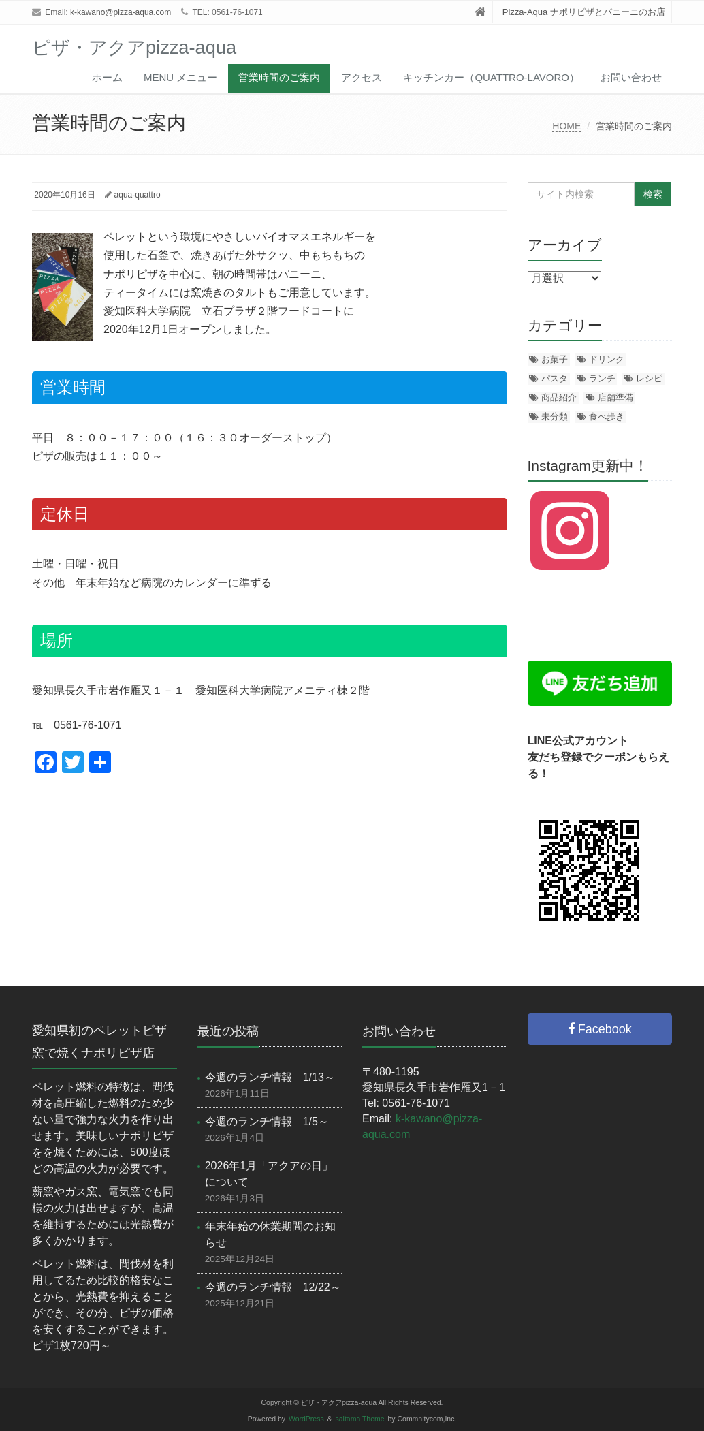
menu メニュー (180, 77)
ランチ (602, 378)
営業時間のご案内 (279, 77)
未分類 (554, 416)
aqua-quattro (137, 195)
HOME (566, 126)
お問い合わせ (631, 77)
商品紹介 (559, 397)
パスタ (554, 378)
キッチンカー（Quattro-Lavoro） (491, 77)
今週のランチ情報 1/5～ (267, 1121)
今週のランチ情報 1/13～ (270, 1077)
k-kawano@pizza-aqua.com (120, 12)
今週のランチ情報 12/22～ (273, 1287)
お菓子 (554, 359)
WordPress (306, 1419)
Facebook (600, 1029)
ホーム (107, 77)
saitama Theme (360, 1419)
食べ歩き (606, 416)
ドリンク (606, 359)
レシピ (649, 378)
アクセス (361, 77)
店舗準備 (615, 397)
